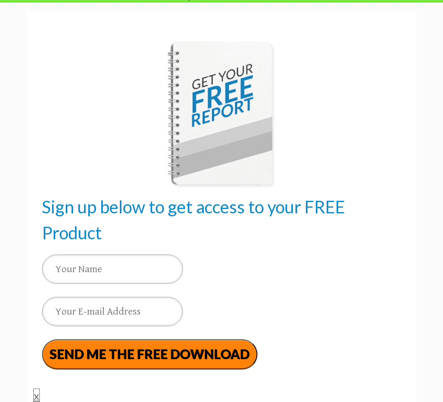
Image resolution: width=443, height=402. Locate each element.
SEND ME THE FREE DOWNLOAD (150, 354)
